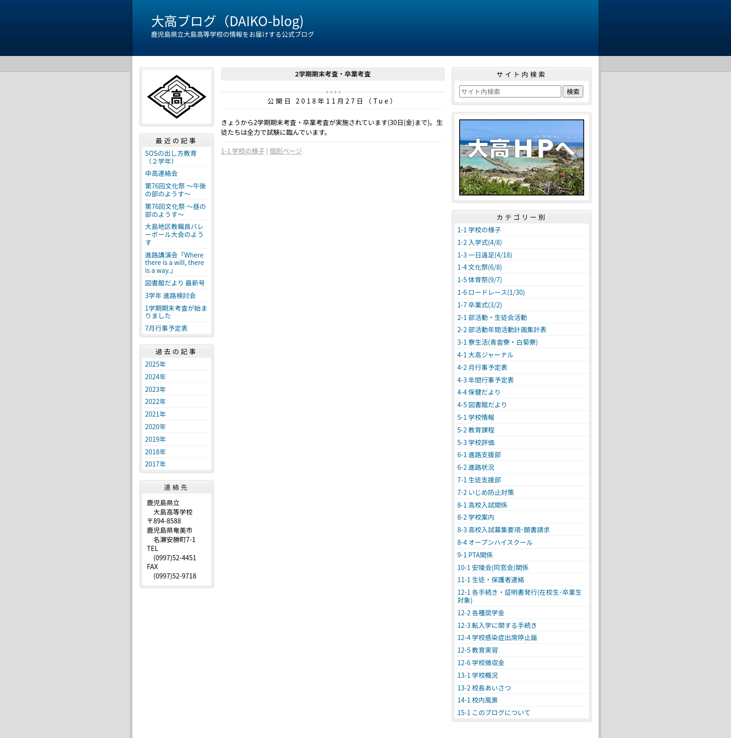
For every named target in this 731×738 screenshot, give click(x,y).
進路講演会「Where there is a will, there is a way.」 (174, 262)
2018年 (155, 451)
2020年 (155, 426)
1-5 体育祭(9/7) (479, 279)
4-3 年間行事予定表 (485, 379)
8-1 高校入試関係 (482, 504)
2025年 (155, 364)
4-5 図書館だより (482, 404)
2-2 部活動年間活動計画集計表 (502, 329)
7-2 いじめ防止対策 (485, 492)
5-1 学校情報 (476, 417)
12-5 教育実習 (477, 649)
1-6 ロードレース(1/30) (491, 292)
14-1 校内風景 (477, 699)
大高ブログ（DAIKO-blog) (227, 20)
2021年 (155, 413)
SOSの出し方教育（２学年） (171, 157)
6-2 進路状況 (476, 467)
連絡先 (176, 487)
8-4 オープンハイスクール (495, 542)
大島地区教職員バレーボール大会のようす (174, 234)
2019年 (155, 439)
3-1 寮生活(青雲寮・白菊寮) (497, 342)
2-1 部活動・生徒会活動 (492, 317)
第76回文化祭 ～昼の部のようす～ (175, 210)
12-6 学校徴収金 (480, 662)
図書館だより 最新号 (175, 282)
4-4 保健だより (479, 392)
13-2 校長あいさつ (484, 687)
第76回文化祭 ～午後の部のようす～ (175, 189)
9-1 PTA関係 (475, 554)
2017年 (155, 463)
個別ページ (285, 150)
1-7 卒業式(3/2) (479, 304)
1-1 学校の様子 (243, 150)
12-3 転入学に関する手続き (497, 625)
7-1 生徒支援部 (479, 479)
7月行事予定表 (166, 328)
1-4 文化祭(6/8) (479, 267)
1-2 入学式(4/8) (479, 242)
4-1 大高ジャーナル (485, 354)
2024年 (155, 376)
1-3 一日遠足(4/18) (484, 254)
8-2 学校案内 (476, 517)
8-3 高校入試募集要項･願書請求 (503, 529)
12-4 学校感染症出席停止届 (497, 637)
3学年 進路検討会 (170, 295)
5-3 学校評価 (476, 442)
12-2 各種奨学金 (480, 612)
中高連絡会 (161, 173)
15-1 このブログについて (494, 712)
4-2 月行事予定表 (482, 367)
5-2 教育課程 (476, 429)
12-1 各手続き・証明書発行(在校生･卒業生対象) (519, 596)
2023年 (155, 389)
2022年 (155, 401)
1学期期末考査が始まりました (176, 311)
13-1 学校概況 (477, 675)
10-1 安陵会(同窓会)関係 (493, 567)
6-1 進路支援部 (479, 454)
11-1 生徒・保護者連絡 (490, 579)
